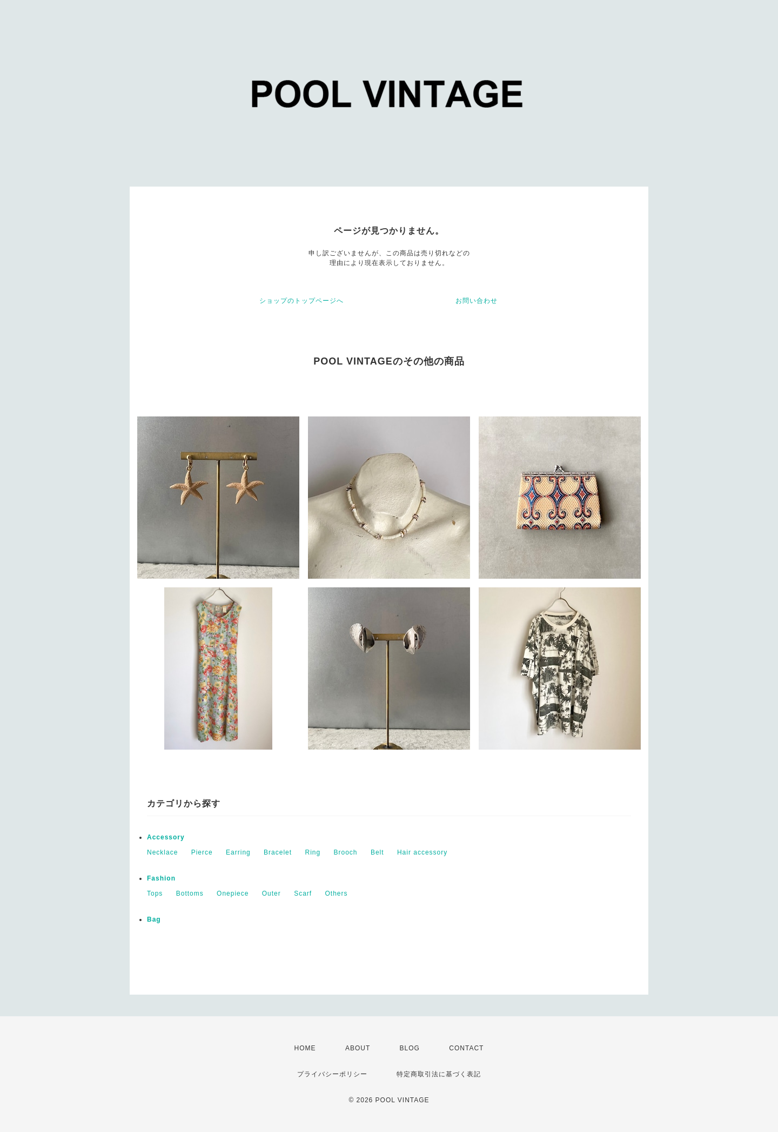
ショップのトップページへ (301, 300)
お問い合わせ (476, 300)
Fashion (161, 878)
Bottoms (190, 893)
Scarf (303, 893)
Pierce (202, 852)
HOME (305, 1048)
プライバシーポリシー (332, 1074)
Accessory (166, 837)
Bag (154, 919)
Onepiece (233, 893)
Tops (155, 893)
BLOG (410, 1048)
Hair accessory (422, 852)
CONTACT (466, 1048)
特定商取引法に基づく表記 (439, 1074)
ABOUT (357, 1048)
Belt (377, 852)
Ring (312, 852)
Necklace (162, 852)
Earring (238, 852)
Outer (271, 893)
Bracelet (278, 852)
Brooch (346, 852)
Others (336, 893)
